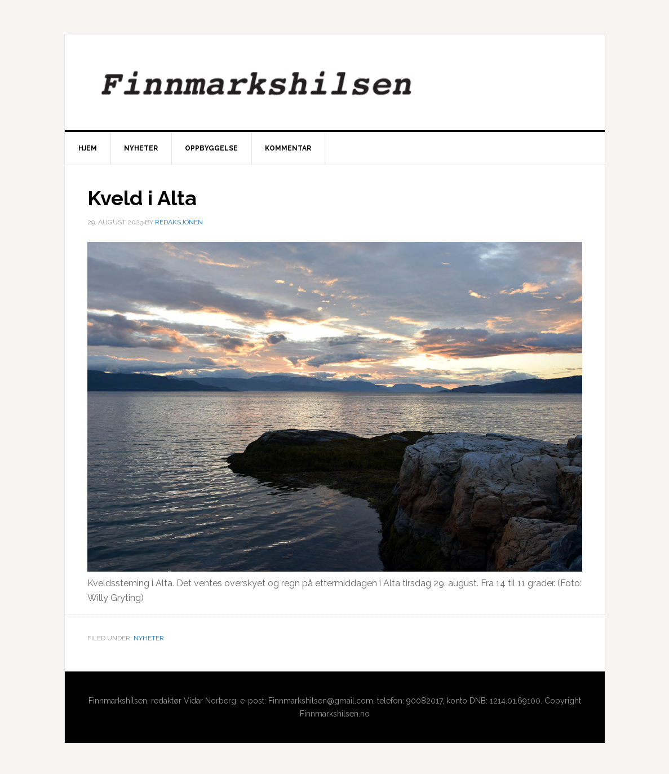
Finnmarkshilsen (334, 82)
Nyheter (149, 638)
